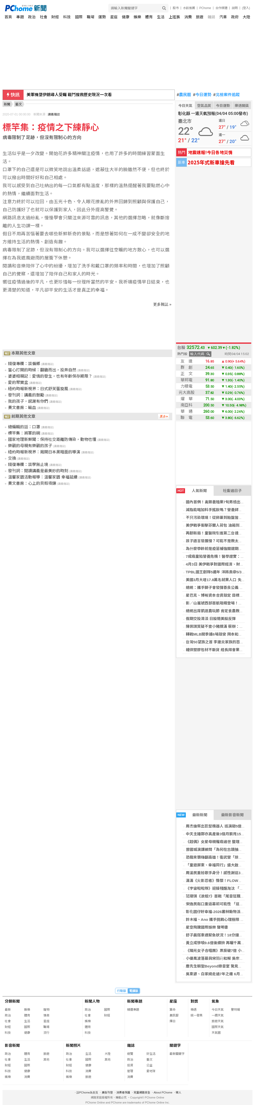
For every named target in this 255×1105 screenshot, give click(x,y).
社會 (43, 17)
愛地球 (150, 1071)
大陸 (246, 17)
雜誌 (211, 17)
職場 (90, 17)
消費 (188, 17)
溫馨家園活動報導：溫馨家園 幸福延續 (42, 477)
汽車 (223, 17)
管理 (130, 1071)
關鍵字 (175, 1045)
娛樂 (137, 17)
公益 (149, 1065)
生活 (160, 17)
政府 (235, 17)
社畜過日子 (232, 491)
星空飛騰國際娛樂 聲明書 (207, 927)
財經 (55, 17)
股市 (176, 8)
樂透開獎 (242, 106)
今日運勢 (202, 95)
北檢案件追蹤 (226, 95)
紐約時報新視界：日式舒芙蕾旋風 (38, 389)
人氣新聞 (191, 490)
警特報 (235, 1009)
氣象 (215, 1001)
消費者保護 (123, 1092)
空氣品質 (204, 106)
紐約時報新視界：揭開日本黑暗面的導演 (44, 452)
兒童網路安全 (142, 1092)
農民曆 (184, 95)
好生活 (150, 1054)
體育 (149, 17)
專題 (20, 17)
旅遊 (199, 17)
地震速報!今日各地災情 (210, 152)
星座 (114, 17)
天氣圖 (216, 1032)
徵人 (178, 1092)
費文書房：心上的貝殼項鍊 (32, 483)
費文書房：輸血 (22, 407)
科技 (67, 17)
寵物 (46, 1009)
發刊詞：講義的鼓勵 (26, 395)
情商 (46, 1015)
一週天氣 (218, 1015)
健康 (125, 17)
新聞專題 (134, 1001)
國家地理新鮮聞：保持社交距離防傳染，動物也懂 (52, 439)
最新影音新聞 (232, 815)
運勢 (102, 17)
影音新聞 (12, 1045)
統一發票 (197, 1015)
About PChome (163, 1092)
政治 (32, 17)
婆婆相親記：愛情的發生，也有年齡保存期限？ (50, 376)
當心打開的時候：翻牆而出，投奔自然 (42, 370)
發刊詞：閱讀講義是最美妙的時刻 (38, 471)
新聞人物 (92, 1001)
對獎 (194, 1001)
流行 (46, 1032)
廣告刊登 (107, 1092)
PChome (205, 8)
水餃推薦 (189, 8)
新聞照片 (73, 1045)
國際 (78, 17)
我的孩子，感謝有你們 (28, 401)
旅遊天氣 (218, 1021)
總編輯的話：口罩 (24, 427)
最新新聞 (191, 814)
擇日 (172, 1021)
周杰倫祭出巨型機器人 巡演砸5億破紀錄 (219, 826)
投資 (130, 1065)
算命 (172, 1009)
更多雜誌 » (162, 304)
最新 (8, 1009)
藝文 (149, 1059)
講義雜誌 (54, 114)
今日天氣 (185, 106)
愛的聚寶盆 (18, 382)
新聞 (7, 104)
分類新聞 (12, 1001)
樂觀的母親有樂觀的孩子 (30, 446)
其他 (46, 1059)
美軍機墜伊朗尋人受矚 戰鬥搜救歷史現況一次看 (69, 95)
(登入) (246, 8)
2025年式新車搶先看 (211, 162)
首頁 (8, 17)
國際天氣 (218, 1027)
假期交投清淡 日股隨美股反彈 (211, 618)
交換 (12, 458)
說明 (235, 8)
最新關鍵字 (177, 1054)
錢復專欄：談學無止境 (28, 464)
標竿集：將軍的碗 (24, 433)
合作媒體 (221, 8)
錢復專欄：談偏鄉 (24, 364)
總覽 (130, 1054)
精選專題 (133, 1009)
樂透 (194, 1009)
